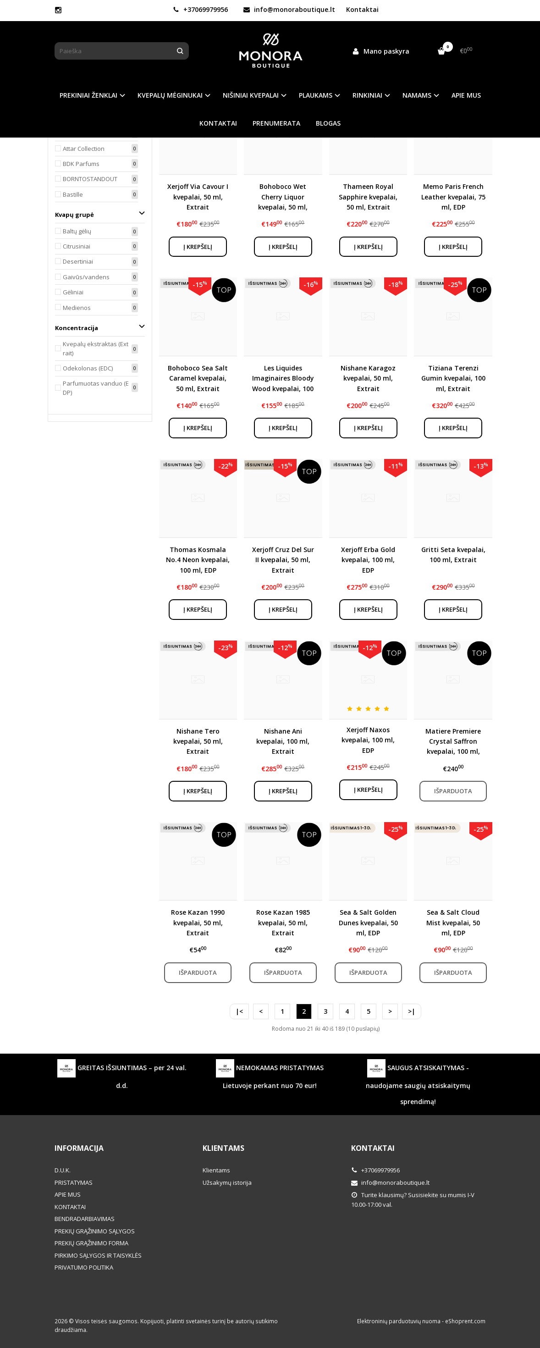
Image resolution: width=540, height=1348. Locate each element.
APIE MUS (466, 95)
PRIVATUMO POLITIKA (84, 1267)
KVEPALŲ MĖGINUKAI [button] (170, 95)
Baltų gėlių (77, 231)
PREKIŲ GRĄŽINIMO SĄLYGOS (95, 1231)
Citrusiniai (76, 246)
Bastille (73, 194)
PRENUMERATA (276, 123)
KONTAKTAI (218, 123)
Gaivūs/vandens (86, 277)
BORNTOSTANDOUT (90, 179)
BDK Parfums (81, 164)
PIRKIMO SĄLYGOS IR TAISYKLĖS (98, 1255)
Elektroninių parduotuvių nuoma (399, 1321)
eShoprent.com (465, 1321)
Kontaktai (362, 9)
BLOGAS (328, 123)
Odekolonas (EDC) (88, 368)
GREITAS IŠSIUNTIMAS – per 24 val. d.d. (122, 1074)
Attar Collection (84, 148)
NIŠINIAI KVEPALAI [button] (251, 95)
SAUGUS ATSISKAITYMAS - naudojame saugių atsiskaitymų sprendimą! (418, 1082)
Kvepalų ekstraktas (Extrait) (95, 349)
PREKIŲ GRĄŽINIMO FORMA (91, 1243)
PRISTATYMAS (74, 1182)
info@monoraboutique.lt (289, 9)
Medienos (77, 308)
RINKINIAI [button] (367, 95)
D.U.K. (63, 1170)
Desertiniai (78, 261)
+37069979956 (200, 9)
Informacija (79, 1148)
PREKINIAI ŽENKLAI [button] (88, 95)
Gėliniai (73, 292)
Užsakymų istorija (227, 1182)
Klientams (223, 1148)
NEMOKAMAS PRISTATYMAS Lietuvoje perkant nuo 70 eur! (270, 1074)
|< (239, 1011)
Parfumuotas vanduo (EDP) (96, 388)
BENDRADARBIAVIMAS (85, 1219)
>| (411, 1011)
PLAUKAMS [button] (315, 95)
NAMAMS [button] (416, 95)
